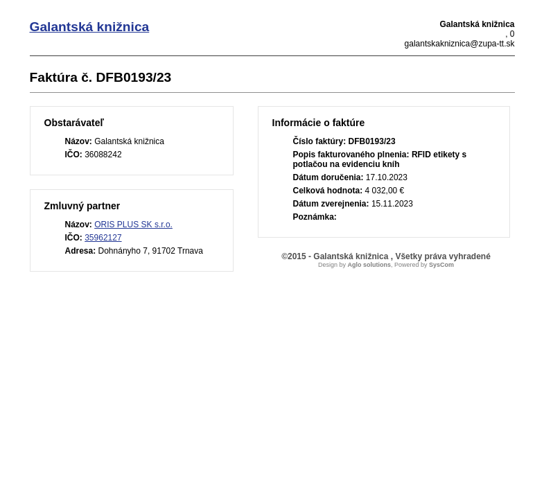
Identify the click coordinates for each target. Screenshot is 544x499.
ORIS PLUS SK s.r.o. (133, 224)
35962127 (103, 238)
